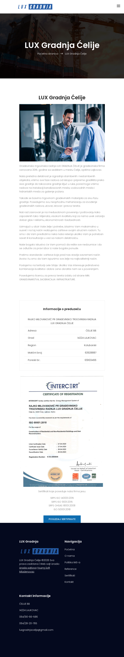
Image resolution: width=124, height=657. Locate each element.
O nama (70, 556)
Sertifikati (70, 575)
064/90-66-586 (28, 616)
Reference (71, 569)
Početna (70, 549)
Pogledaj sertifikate (62, 519)
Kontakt (69, 582)
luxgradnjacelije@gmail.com (36, 630)
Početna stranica (48, 53)
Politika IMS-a (72, 562)
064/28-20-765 (28, 623)
